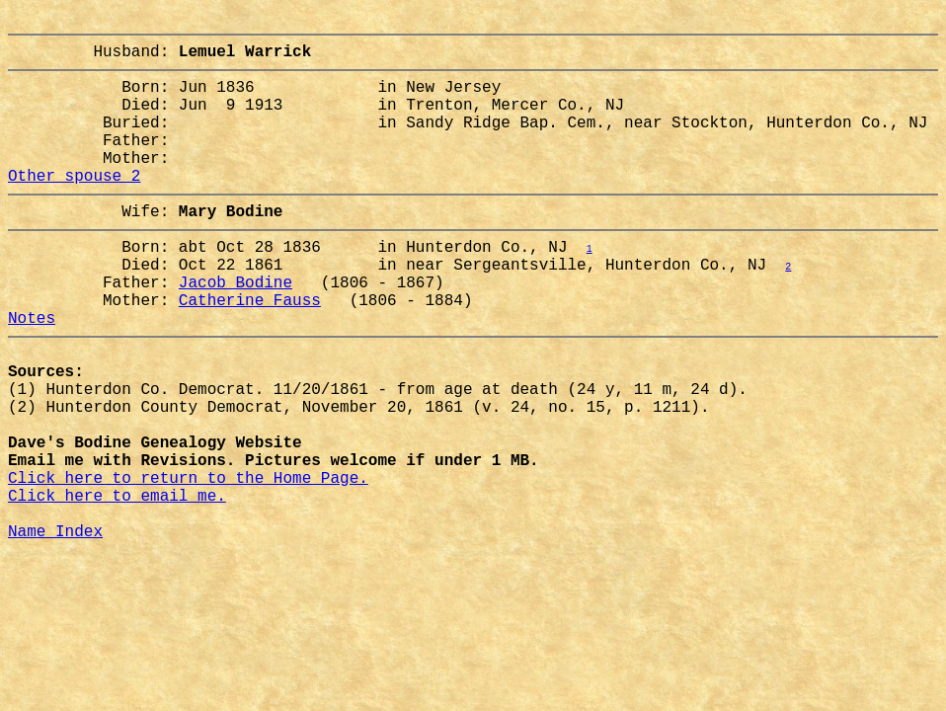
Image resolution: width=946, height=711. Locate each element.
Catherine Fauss (250, 350)
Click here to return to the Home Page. (188, 564)
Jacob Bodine (235, 329)
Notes (31, 372)
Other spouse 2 (74, 206)
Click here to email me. (117, 585)
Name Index (55, 629)
